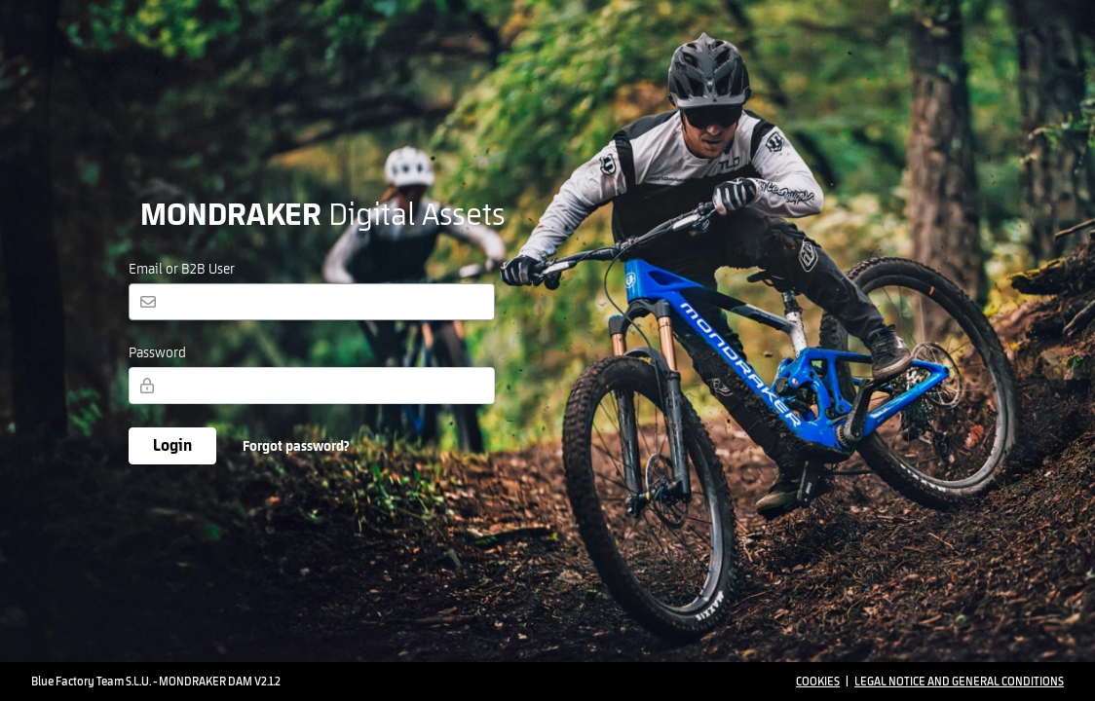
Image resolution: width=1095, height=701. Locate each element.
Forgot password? (296, 447)
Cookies (818, 681)
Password (157, 353)
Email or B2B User (182, 270)
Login (172, 446)
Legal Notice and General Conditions (959, 681)
